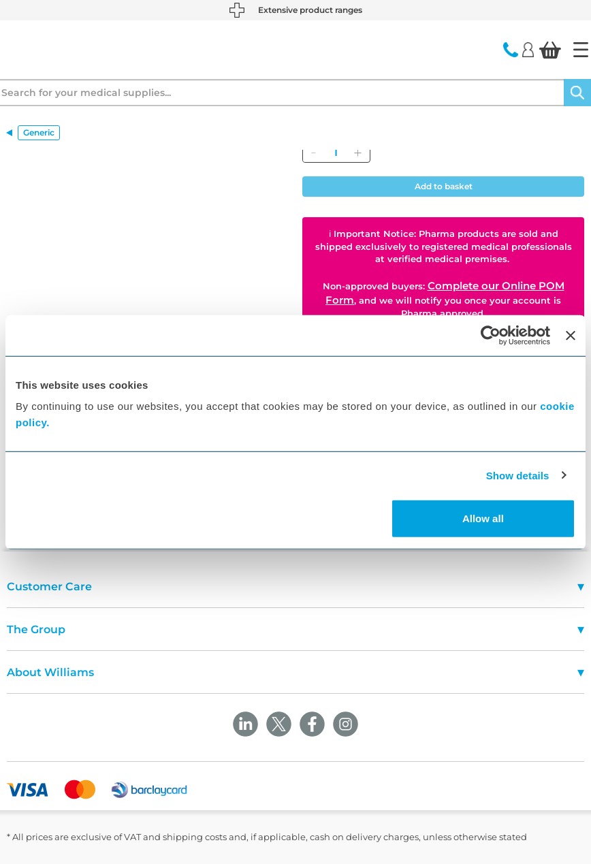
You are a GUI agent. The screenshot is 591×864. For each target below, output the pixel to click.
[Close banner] (570, 335)
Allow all (483, 518)
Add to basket (444, 186)
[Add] (357, 152)
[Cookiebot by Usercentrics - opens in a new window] (490, 335)
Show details (517, 475)
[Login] (528, 49)
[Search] (577, 92)
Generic (38, 132)
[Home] (581, 49)
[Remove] (313, 152)
